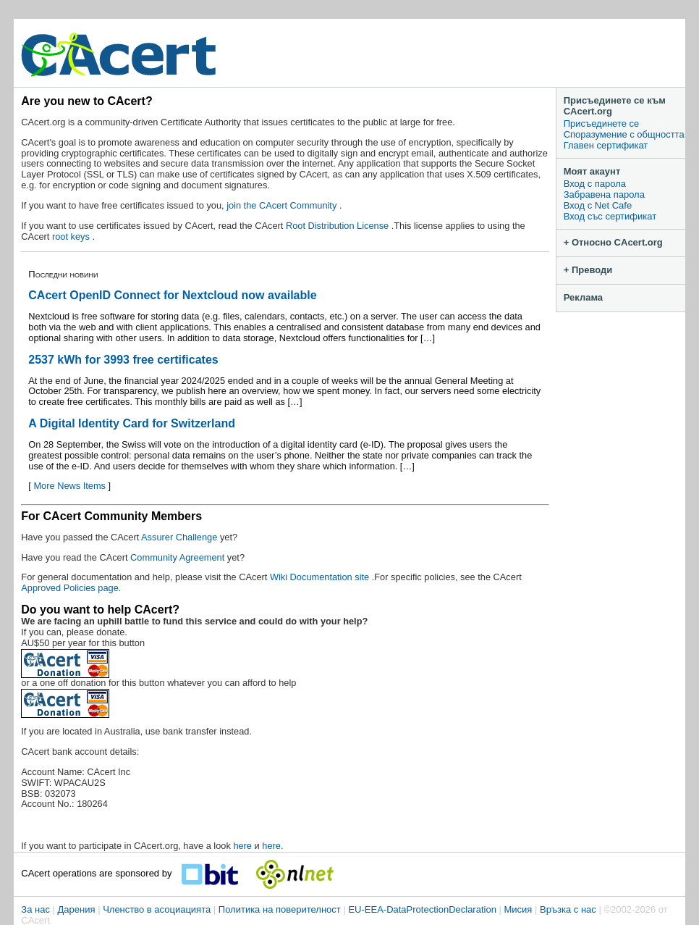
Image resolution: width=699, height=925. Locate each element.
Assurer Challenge (180, 537)
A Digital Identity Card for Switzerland (131, 423)
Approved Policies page (69, 587)
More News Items (69, 485)
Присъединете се (602, 123)
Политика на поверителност (280, 909)
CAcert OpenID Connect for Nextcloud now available (172, 295)
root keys (72, 236)
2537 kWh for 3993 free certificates (123, 359)
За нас (35, 909)
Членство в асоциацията (157, 909)
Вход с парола (595, 183)
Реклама (583, 297)
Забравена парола (604, 194)
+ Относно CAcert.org (613, 242)
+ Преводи (588, 269)
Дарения (77, 909)
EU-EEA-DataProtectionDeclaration (422, 909)
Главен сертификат (606, 145)
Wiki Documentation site (321, 577)
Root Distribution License (338, 225)
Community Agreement (177, 557)
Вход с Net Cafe (598, 205)
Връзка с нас (568, 909)
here (242, 845)
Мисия (518, 909)
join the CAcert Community (282, 205)
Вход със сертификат (610, 216)
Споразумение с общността (624, 134)
